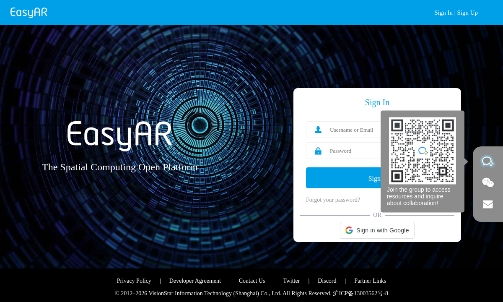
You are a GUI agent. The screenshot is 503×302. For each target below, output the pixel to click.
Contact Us (252, 281)
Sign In (443, 12)
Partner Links (370, 281)
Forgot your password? (333, 200)
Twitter (291, 281)
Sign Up (467, 12)
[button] (377, 230)
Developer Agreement (195, 281)
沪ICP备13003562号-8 (360, 293)
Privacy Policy (134, 281)
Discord (327, 281)
